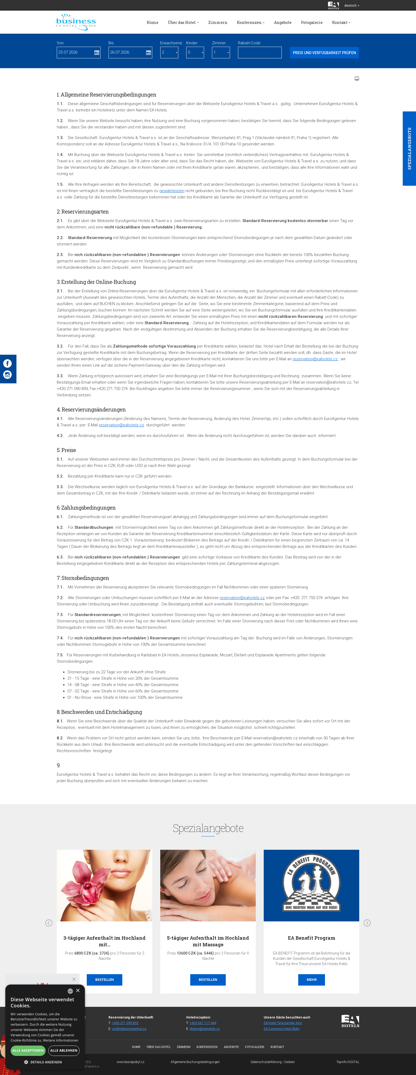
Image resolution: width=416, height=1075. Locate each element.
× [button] (78, 991)
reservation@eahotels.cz (315, 359)
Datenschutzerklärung (266, 1062)
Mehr (312, 980)
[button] (45, 1061)
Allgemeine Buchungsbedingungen (195, 1062)
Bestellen (104, 980)
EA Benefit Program (311, 938)
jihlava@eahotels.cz (205, 1029)
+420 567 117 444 (203, 1023)
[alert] (45, 1027)
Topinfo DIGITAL (347, 1062)
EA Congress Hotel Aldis (282, 1029)
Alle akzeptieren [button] (28, 1050)
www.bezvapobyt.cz (130, 1062)
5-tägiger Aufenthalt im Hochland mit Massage (208, 941)
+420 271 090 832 (125, 1023)
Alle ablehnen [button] (63, 1050)
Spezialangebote (409, 148)
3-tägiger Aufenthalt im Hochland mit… (104, 941)
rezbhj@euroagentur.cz (129, 1029)
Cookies (289, 1062)
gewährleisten (171, 190)
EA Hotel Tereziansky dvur (283, 1023)
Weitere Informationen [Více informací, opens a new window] (61, 1040)
